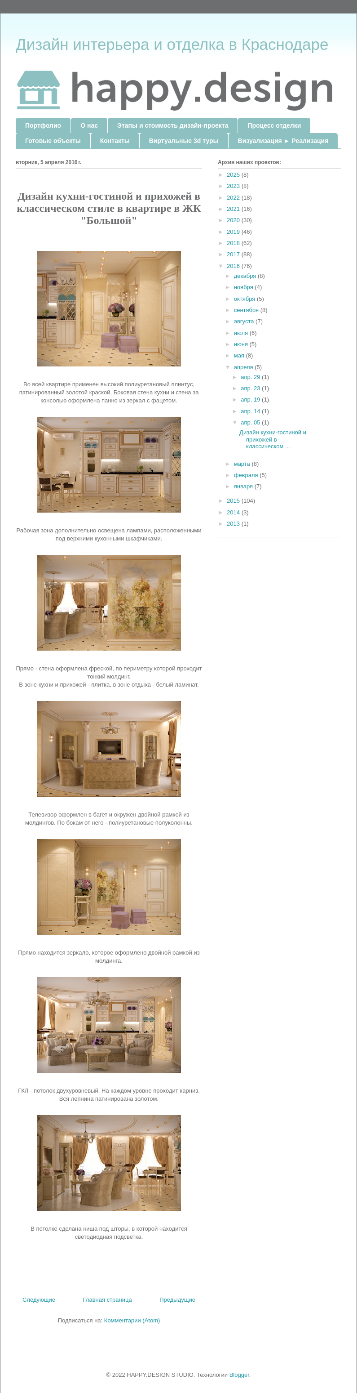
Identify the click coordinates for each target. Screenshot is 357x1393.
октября (245, 298)
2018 (234, 243)
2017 (234, 254)
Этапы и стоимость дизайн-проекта (172, 125)
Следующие (38, 1299)
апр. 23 (251, 388)
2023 (234, 186)
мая (240, 355)
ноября (244, 287)
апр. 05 (251, 422)
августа (245, 321)
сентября (247, 310)
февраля (247, 475)
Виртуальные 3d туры (184, 140)
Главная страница (107, 1299)
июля (242, 333)
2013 (234, 523)
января (244, 486)
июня (242, 344)
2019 (234, 231)
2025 (234, 174)
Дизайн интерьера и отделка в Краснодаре (172, 44)
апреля (244, 367)
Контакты (115, 140)
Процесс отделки (274, 125)
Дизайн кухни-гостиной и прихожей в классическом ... (272, 439)
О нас (89, 125)
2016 (234, 266)
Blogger (239, 1374)
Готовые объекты (53, 140)
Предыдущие (177, 1299)
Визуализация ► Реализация (283, 140)
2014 (234, 512)
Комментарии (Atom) (132, 1320)
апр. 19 (251, 399)
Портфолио (43, 125)
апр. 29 (251, 377)
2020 (234, 220)
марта (243, 463)
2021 (234, 208)
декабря (246, 275)
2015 (234, 500)
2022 (234, 197)
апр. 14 (251, 411)
